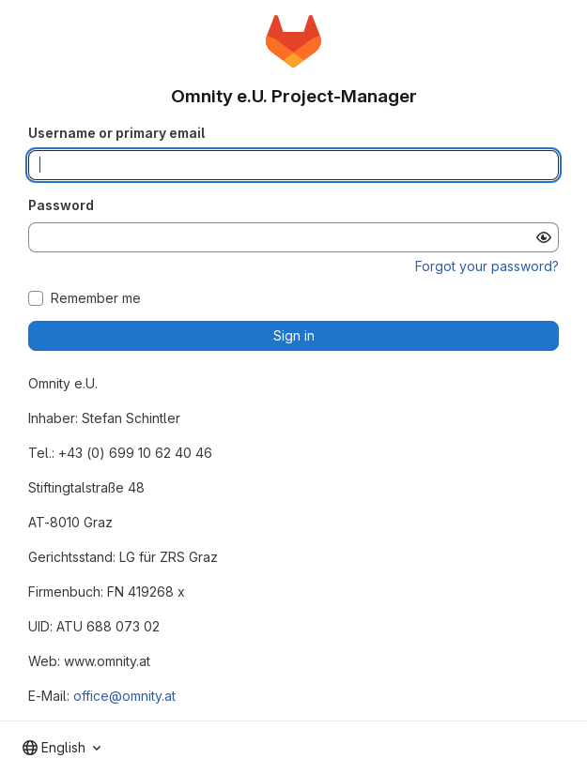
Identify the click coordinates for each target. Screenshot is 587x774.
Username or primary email (116, 133)
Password (61, 205)
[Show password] (544, 237)
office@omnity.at (124, 696)
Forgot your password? (487, 266)
